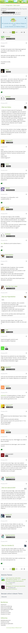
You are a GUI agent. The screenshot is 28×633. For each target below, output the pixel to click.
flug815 (19, 12)
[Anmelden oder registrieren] (22, 1)
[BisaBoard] (3, 1)
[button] (26, 1)
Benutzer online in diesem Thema (11, 594)
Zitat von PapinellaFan (8, 297)
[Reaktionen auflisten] (2, 92)
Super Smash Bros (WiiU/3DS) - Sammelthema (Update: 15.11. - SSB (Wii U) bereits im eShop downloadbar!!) (16, 579)
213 (10, 32)
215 (16, 32)
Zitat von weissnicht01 (9, 488)
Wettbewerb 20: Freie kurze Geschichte (15, 586)
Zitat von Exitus (6, 107)
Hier (2, 243)
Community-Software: (14, 627)
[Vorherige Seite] (4, 32)
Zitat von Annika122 (8, 545)
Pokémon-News (9, 584)
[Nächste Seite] (24, 32)
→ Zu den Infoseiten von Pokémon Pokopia (14, 26)
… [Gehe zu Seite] (7, 32)
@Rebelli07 (3, 395)
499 (22, 32)
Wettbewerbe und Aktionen (11, 589)
